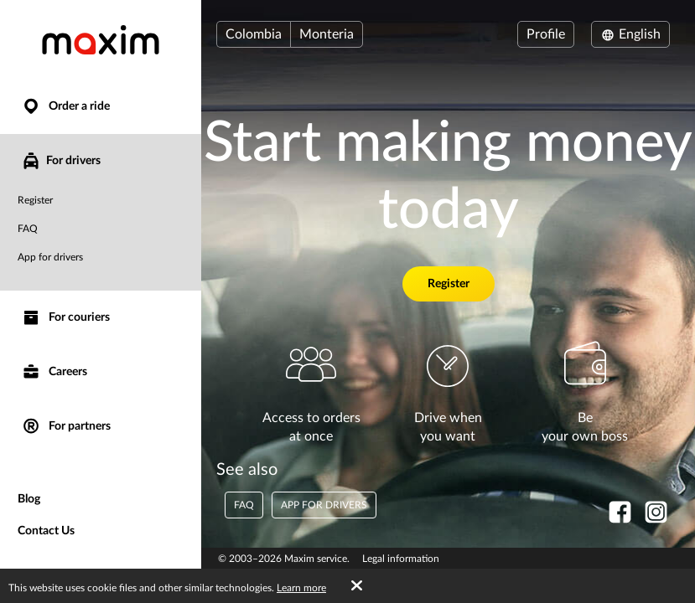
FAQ (28, 229)
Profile (545, 34)
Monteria (326, 34)
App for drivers (50, 257)
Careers (54, 372)
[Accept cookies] (356, 586)
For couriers (65, 317)
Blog (29, 499)
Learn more (301, 588)
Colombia (254, 34)
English (630, 34)
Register (35, 200)
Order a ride (65, 106)
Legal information (400, 559)
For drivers (61, 161)
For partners (66, 426)
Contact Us (46, 531)
